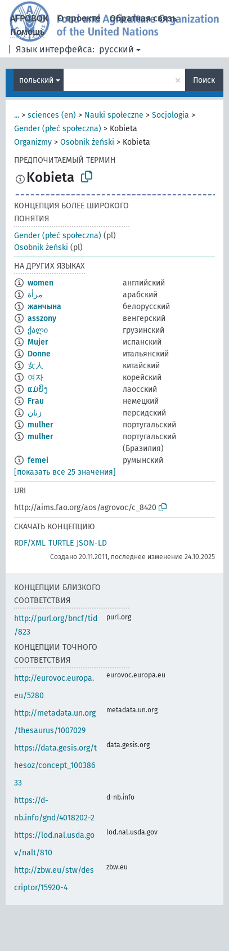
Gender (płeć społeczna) (57, 128)
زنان (35, 413)
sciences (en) (52, 115)
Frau (36, 401)
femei (38, 460)
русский (116, 49)
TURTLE (61, 543)
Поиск (204, 80)
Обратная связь (143, 18)
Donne (39, 354)
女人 (35, 365)
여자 (35, 377)
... (16, 115)
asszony (42, 318)
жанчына (44, 306)
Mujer (38, 342)
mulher (40, 425)
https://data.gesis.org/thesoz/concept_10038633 (55, 765)
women (40, 283)
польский (36, 80)
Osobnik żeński (87, 142)
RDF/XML (30, 543)
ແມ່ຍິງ (38, 389)
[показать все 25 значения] (65, 472)
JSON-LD (92, 543)
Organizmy (33, 142)
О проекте (79, 18)
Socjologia (170, 115)
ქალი (38, 330)
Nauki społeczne (113, 115)
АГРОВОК (29, 18)
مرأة (35, 295)
